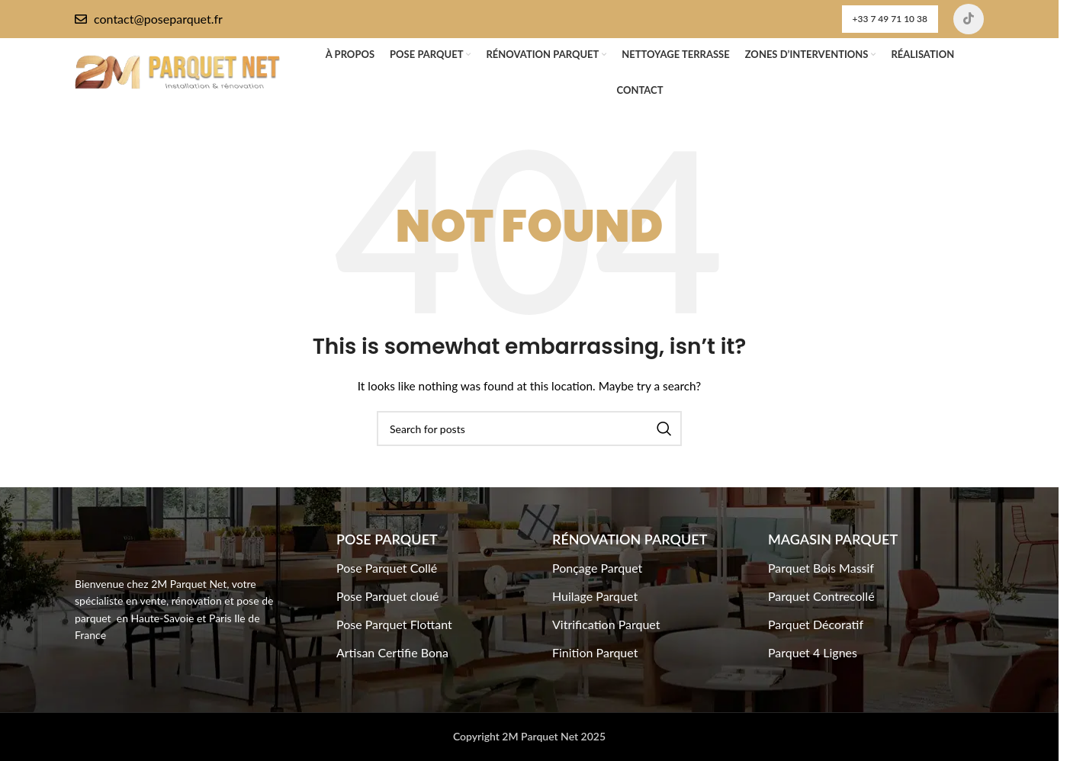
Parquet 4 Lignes (812, 652)
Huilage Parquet (595, 596)
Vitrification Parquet (606, 624)
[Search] (529, 429)
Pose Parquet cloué (387, 596)
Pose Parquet (387, 539)
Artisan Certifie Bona (392, 652)
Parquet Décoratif (815, 624)
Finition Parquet (595, 652)
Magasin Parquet (833, 539)
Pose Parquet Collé (386, 567)
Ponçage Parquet (597, 567)
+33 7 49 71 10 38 (890, 18)
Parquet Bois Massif (821, 567)
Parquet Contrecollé (821, 596)
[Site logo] (178, 71)
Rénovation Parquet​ (629, 539)
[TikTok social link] (968, 19)
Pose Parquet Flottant (394, 624)
